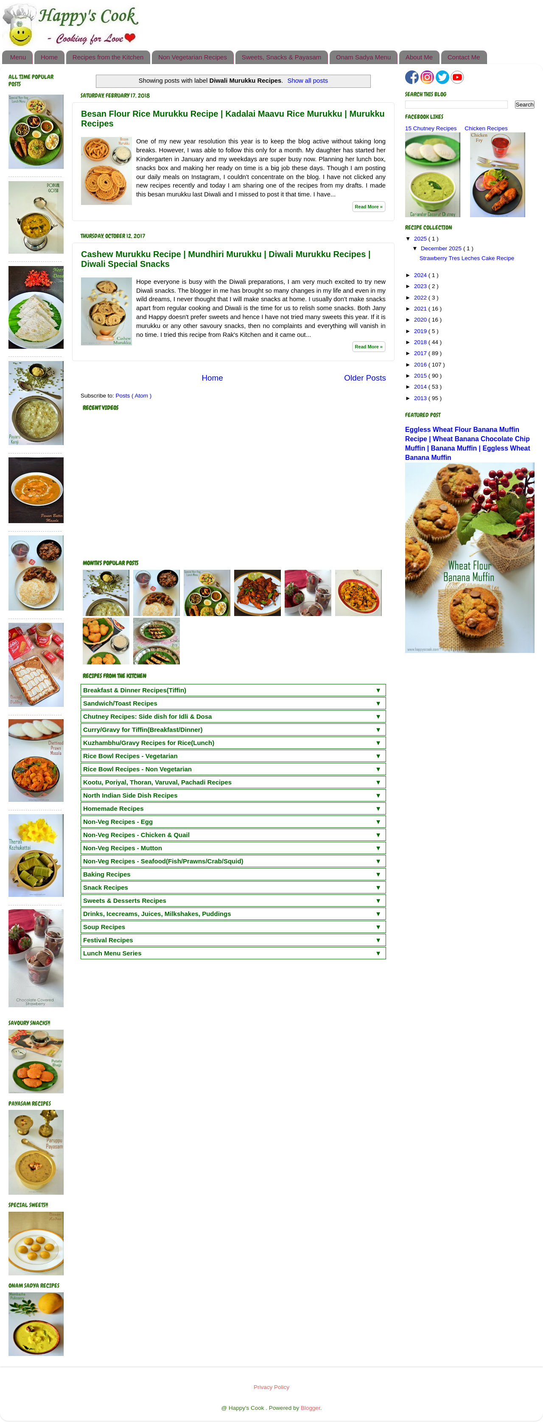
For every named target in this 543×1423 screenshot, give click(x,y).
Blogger (310, 1408)
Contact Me (464, 57)
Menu (18, 57)
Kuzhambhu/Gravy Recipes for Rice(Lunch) (148, 742)
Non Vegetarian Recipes (192, 57)
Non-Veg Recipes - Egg (118, 821)
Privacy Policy (271, 1387)
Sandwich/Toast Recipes (120, 703)
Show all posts (308, 80)
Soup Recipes (104, 926)
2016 (421, 364)
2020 (421, 320)
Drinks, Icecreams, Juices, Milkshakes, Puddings (157, 913)
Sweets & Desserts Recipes (124, 900)
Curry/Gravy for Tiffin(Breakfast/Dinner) (142, 729)
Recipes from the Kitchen (108, 57)
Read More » (369, 206)
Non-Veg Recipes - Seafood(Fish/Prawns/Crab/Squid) (163, 861)
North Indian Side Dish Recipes (130, 795)
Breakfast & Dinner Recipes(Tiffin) (134, 690)
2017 (421, 353)
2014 (421, 387)
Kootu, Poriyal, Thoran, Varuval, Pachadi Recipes (157, 782)
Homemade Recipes (113, 808)
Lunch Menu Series (112, 953)
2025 (421, 238)
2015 (421, 376)
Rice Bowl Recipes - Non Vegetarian (137, 769)
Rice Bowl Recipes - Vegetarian (130, 755)
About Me (419, 57)
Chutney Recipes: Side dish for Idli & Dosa (147, 716)
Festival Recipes (108, 940)
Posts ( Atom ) (134, 395)
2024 (421, 275)
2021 (421, 308)
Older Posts (365, 377)
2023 (421, 286)
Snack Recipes (105, 887)
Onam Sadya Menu (363, 57)
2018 (421, 342)
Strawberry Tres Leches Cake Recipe (467, 258)
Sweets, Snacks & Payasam (282, 57)
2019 (421, 331)
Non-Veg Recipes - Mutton (122, 848)
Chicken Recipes (486, 128)
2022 (421, 297)
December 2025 (442, 248)
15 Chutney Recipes (431, 128)
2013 (421, 398)
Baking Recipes (107, 874)
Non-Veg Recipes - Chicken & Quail (136, 834)
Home (49, 57)
